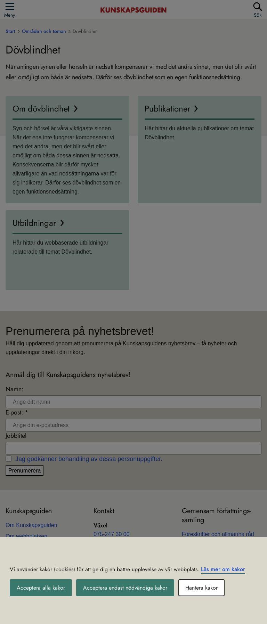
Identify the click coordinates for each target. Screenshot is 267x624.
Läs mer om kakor (223, 569)
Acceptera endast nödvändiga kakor (125, 588)
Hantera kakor (201, 588)
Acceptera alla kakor (41, 588)
